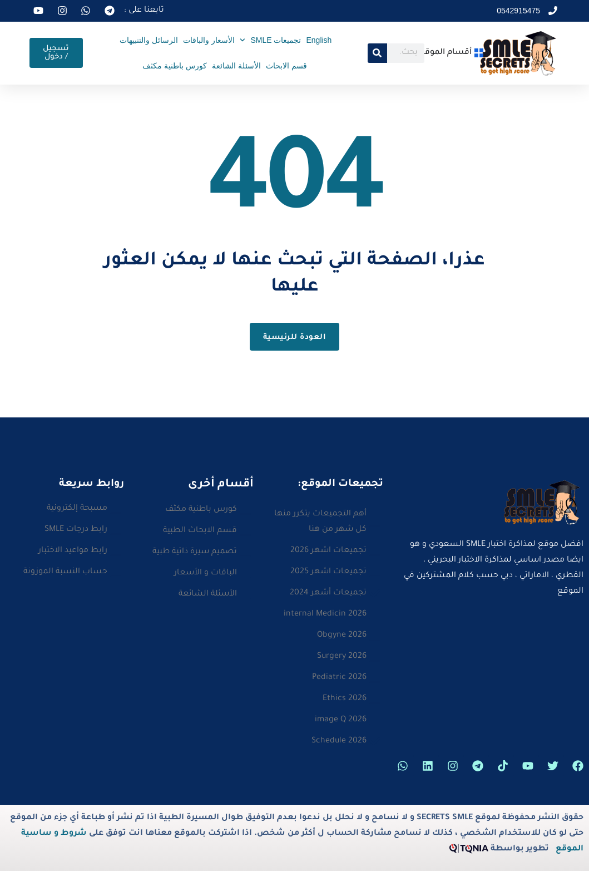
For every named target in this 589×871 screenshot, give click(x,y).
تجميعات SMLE (270, 40)
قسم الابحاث (286, 65)
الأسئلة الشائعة (236, 65)
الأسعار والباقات (209, 40)
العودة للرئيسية (294, 337)
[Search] (377, 53)
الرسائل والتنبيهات (149, 40)
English (318, 40)
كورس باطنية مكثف (174, 65)
